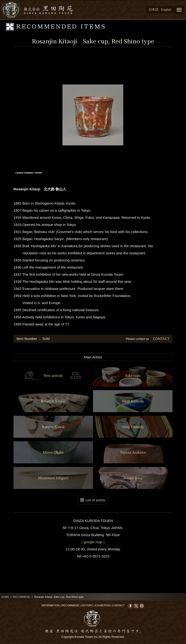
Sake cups (132, 376)
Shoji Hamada (132, 427)
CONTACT (160, 339)
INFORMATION (50, 605)
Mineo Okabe (53, 452)
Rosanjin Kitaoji (53, 401)
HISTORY (87, 605)
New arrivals (53, 376)
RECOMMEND (21, 596)
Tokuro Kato (132, 478)
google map (93, 542)
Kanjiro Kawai (53, 427)
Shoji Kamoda (133, 401)
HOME (5, 596)
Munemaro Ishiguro (53, 478)
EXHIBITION (102, 605)
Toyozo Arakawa (133, 452)
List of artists (95, 500)
